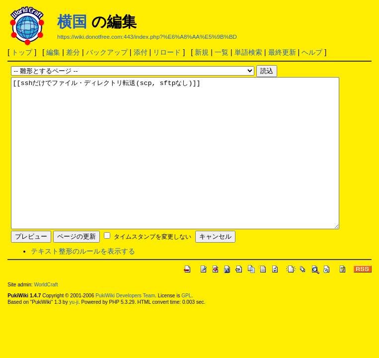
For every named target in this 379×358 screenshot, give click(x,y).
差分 (73, 52)
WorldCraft (46, 314)
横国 (72, 21)
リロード (167, 52)
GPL (186, 325)
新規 (202, 52)
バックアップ (107, 52)
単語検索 (248, 52)
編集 (53, 52)
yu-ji (73, 332)
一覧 (221, 52)
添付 (141, 52)
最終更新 (282, 52)
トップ (21, 52)
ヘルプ (312, 52)
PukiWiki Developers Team (125, 325)
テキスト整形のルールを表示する (83, 281)
